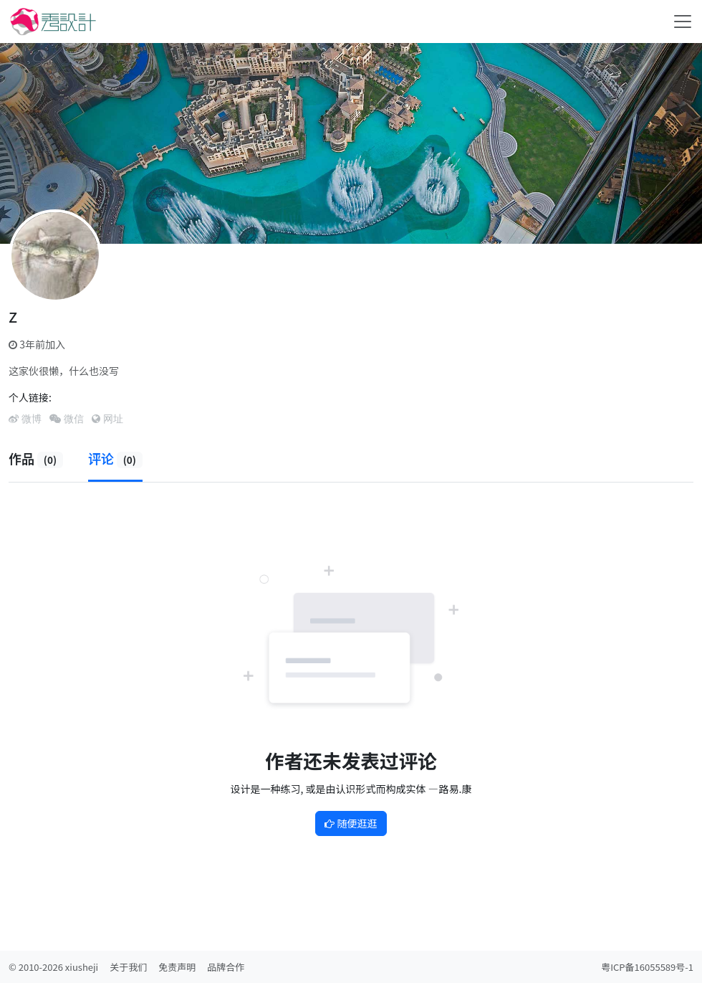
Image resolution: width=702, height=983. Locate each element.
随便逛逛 (350, 823)
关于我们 (128, 967)
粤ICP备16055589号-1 (647, 967)
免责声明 (177, 967)
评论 (115, 458)
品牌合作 (225, 967)
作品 (36, 458)
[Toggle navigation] (682, 21)
